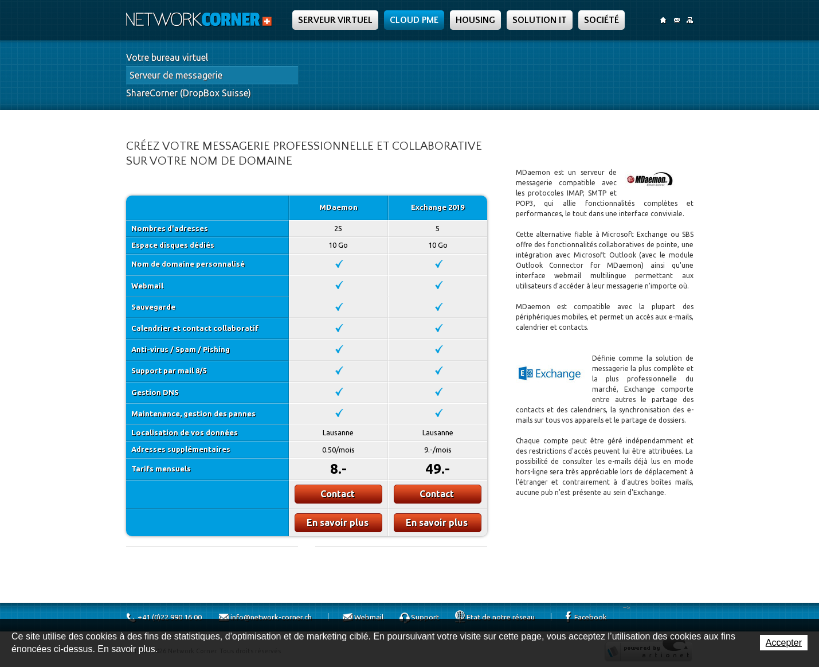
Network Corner (200, 19)
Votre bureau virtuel (167, 57)
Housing (475, 20)
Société (601, 20)
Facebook (590, 617)
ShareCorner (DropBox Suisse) (188, 93)
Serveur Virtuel (335, 20)
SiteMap (689, 20)
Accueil (663, 20)
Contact (676, 20)
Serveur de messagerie (176, 75)
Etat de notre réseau (501, 617)
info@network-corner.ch (271, 617)
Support (425, 617)
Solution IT (539, 20)
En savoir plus (338, 522)
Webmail (368, 617)
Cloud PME (414, 20)
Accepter (784, 643)
